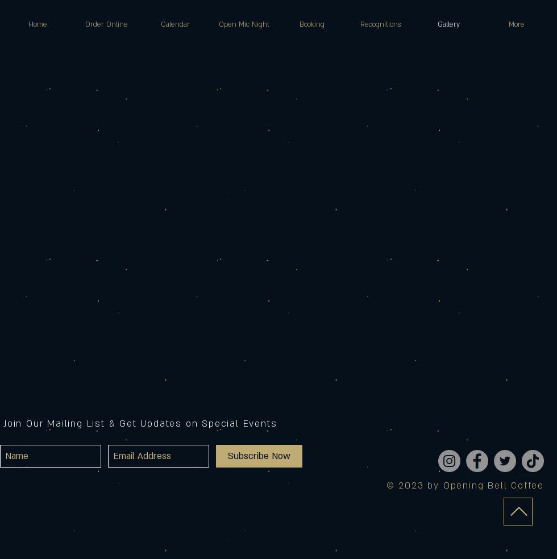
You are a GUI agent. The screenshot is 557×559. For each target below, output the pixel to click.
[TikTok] (533, 461)
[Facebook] (477, 461)
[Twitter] (505, 461)
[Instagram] (449, 461)
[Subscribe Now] (259, 456)
